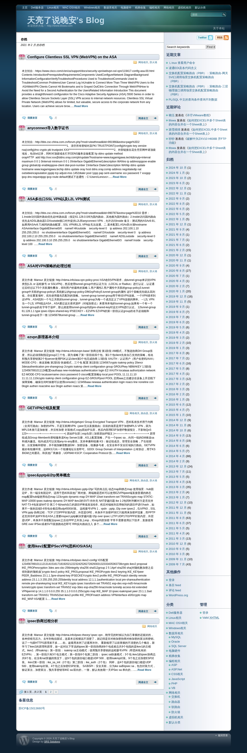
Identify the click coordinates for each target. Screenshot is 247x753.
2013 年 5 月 (177, 476)
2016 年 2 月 (177, 394)
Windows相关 (92, 7)
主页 (24, 7)
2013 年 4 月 (177, 482)
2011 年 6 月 (177, 523)
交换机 (175, 696)
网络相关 (169, 7)
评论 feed (175, 590)
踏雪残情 (174, 129)
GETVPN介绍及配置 (43, 408)
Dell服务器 (37, 7)
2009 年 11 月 (178, 559)
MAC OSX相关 (71, 7)
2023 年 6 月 (177, 183)
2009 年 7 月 (177, 564)
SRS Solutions (52, 741)
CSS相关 (177, 674)
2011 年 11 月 (178, 512)
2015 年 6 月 (177, 404)
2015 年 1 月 (177, 415)
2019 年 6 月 (177, 322)
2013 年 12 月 (178, 466)
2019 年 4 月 (177, 332)
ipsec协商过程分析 (42, 621)
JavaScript (178, 679)
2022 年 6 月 (177, 209)
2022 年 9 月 (177, 198)
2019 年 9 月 (177, 306)
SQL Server (178, 646)
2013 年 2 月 (177, 492)
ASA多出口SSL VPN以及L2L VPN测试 (58, 199)
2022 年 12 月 (178, 188)
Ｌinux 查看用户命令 (182, 63)
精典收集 (140, 7)
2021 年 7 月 (177, 239)
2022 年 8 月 (177, 203)
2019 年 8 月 (177, 312)
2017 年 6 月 (177, 363)
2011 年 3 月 (177, 538)
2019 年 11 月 (178, 301)
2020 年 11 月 (178, 260)
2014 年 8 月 (177, 440)
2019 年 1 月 (177, 348)
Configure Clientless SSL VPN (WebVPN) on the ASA (72, 57)
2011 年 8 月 (177, 518)
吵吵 (172, 138)
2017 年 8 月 (177, 353)
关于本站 (219, 28)
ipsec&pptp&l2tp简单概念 (48, 475)
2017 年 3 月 (177, 379)
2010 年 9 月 (177, 549)
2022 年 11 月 (178, 193)
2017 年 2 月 (177, 384)
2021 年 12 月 (178, 224)
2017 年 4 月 (177, 373)
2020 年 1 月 (177, 291)
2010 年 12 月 (178, 543)
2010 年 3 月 (177, 554)
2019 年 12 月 (178, 296)
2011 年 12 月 (178, 507)
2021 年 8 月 (177, 234)
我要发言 (32, 117)
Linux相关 (53, 7)
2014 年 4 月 (177, 456)
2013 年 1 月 (177, 497)
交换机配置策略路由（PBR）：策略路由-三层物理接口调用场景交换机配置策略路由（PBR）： (198, 90)
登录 (172, 580)
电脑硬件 (126, 7)
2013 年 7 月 (177, 471)
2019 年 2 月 (177, 342)
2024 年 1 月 (177, 172)
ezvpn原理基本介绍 (43, 337)
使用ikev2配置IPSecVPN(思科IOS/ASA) (59, 546)
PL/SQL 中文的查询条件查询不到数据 (193, 99)
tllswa (172, 120)
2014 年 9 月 (177, 435)
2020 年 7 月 (177, 276)
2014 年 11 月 (178, 425)
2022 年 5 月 (177, 214)
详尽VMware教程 (198, 115)
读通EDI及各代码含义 (183, 68)
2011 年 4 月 (177, 533)
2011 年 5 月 (177, 528)
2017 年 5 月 (177, 368)
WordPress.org (178, 595)
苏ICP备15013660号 (32, 708)
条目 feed (175, 585)
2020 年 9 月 (177, 265)
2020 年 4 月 (177, 281)
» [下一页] (56, 692)
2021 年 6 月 (177, 245)
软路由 (175, 707)
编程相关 (154, 7)
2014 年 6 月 (177, 445)
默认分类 (200, 7)
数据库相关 (110, 7)
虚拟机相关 (184, 7)
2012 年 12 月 (178, 502)
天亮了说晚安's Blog (66, 20)
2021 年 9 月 (177, 229)
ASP (174, 665)
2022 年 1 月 (177, 219)
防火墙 (153, 62)
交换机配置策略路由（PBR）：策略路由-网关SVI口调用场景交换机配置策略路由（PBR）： (198, 77)
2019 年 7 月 (177, 317)
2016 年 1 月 (177, 399)
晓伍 (172, 115)
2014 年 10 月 (178, 430)
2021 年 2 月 (177, 250)
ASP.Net (176, 669)
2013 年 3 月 (177, 487)
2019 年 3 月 (177, 337)
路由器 (144, 413)
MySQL (176, 637)
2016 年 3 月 (177, 389)
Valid (211, 617)
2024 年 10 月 (178, 167)
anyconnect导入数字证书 (48, 128)
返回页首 (223, 735)
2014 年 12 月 (178, 420)
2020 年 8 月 (177, 270)
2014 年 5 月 (177, 451)
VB (173, 688)
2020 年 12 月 (178, 255)
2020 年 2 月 (177, 286)
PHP (174, 683)
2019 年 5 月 (177, 327)
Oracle (175, 641)
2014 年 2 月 (177, 461)
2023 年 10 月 (178, 178)
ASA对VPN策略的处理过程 (49, 266)
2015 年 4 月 (177, 409)
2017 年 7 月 (177, 358)
